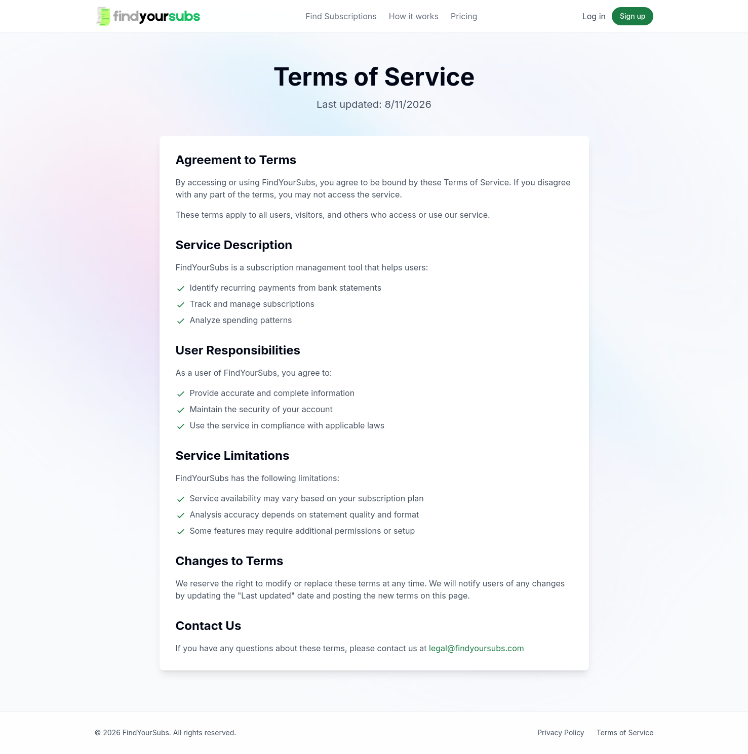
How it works (414, 16)
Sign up (632, 16)
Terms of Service (625, 732)
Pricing (464, 16)
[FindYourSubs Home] (148, 16)
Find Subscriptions (341, 16)
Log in (594, 16)
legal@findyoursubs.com (476, 648)
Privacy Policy (560, 732)
